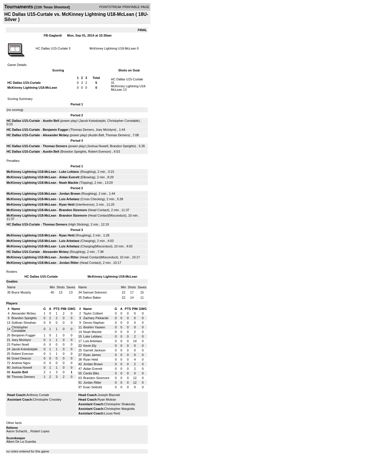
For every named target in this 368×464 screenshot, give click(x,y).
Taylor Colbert (93, 313)
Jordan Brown (69, 193)
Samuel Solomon (95, 292)
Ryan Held (66, 204)
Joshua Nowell (98, 146)
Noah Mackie (68, 182)
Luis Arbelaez (69, 199)
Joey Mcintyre (21, 340)
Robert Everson (99, 151)
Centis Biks (91, 373)
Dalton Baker (92, 297)
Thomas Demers (82, 129)
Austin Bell (51, 120)
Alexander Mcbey (56, 135)
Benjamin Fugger (56, 129)
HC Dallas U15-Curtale (52, 48)
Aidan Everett (69, 177)
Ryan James (92, 355)
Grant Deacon (21, 358)
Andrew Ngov (21, 363)
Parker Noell (20, 344)
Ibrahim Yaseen (94, 327)
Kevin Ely (90, 345)
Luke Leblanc (69, 171)
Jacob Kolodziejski (92, 120)
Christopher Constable (123, 120)
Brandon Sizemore (73, 210)
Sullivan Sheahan (24, 322)
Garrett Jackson (94, 350)
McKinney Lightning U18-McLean (112, 48)
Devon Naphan (93, 322)
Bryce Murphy (21, 292)
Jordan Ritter (68, 257)
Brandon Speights (122, 146)
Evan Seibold (92, 387)
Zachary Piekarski (95, 318)
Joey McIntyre (105, 129)
